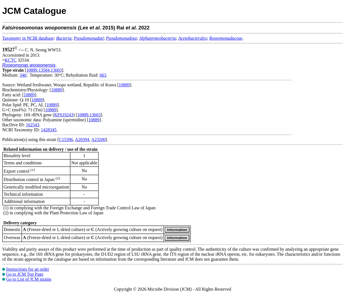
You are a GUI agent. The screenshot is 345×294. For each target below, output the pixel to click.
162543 (32, 124)
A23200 (98, 139)
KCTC (11, 60)
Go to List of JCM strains (28, 279)
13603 (56, 70)
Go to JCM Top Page (25, 274)
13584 (44, 70)
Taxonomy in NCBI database (28, 38)
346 (23, 75)
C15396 (66, 139)
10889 (31, 70)
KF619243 (63, 114)
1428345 (48, 129)
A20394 (82, 139)
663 (103, 75)
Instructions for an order (27, 269)
